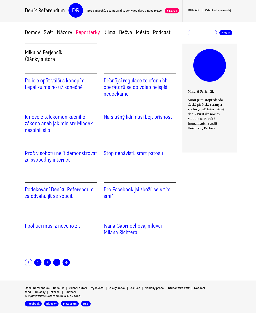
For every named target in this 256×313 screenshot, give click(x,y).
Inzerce (55, 292)
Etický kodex (117, 288)
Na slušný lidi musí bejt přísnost (138, 116)
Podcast (161, 32)
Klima (109, 32)
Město (142, 32)
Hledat (225, 32)
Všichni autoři (78, 288)
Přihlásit (193, 10)
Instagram (70, 304)
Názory (64, 32)
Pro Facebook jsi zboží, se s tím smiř (137, 193)
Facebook (33, 304)
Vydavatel (97, 288)
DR (76, 10)
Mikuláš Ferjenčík (201, 91)
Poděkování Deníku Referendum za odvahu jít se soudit (59, 193)
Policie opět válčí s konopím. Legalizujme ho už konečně (55, 84)
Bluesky (40, 292)
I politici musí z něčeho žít (52, 225)
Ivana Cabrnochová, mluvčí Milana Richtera (133, 229)
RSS (86, 304)
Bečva (125, 32)
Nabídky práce (154, 288)
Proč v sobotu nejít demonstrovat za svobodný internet (61, 156)
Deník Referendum (45, 10)
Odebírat (218, 10)
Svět (48, 32)
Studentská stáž (179, 288)
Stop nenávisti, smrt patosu (133, 153)
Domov (32, 32)
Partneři (70, 292)
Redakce (58, 288)
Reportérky (88, 32)
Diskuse (135, 288)
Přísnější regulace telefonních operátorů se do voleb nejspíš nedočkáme (136, 87)
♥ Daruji (172, 11)
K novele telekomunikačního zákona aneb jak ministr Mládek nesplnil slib (59, 123)
